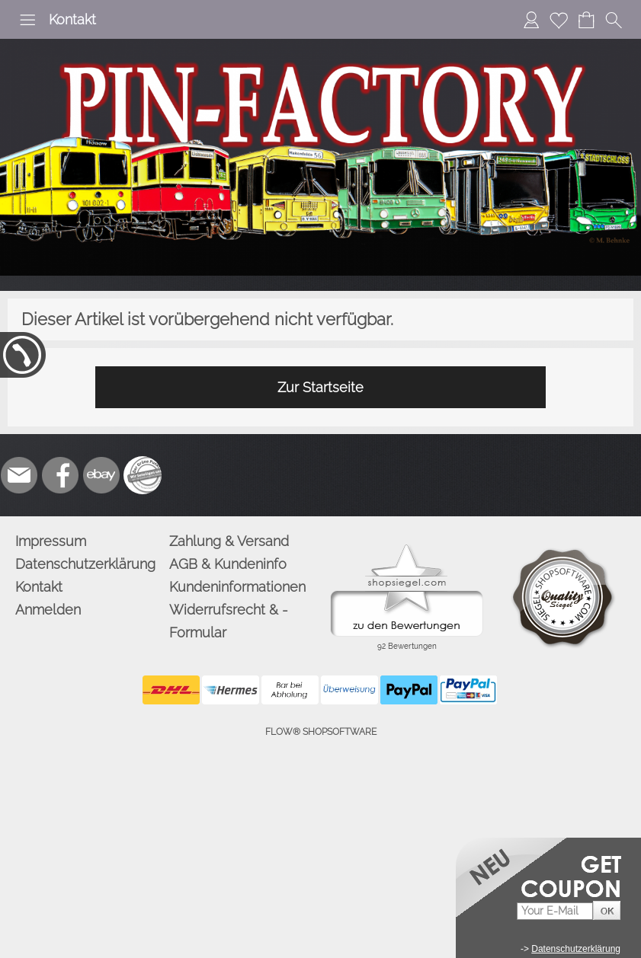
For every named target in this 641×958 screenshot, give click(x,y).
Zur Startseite (320, 387)
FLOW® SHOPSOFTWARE (321, 731)
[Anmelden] (531, 20)
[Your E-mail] (555, 911)
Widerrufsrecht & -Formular (228, 621)
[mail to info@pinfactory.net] (19, 475)
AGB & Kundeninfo (228, 564)
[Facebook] (60, 475)
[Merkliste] (559, 20)
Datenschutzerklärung (85, 564)
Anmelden (48, 610)
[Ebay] (101, 475)
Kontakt (72, 19)
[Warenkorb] (586, 20)
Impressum (50, 541)
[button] (27, 20)
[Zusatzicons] (142, 475)
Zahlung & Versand (229, 541)
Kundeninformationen (237, 587)
